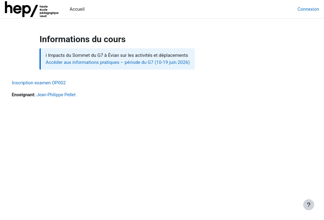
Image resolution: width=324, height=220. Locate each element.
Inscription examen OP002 (50, 83)
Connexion (308, 9)
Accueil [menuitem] (77, 9)
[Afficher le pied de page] (308, 204)
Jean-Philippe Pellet (69, 95)
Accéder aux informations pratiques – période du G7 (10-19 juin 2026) (118, 62)
